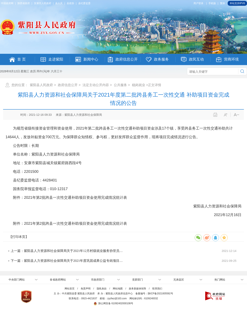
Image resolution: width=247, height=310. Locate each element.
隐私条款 (102, 288)
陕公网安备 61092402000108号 (113, 303)
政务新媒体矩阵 (137, 288)
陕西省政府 (23, 3)
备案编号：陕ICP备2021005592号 (154, 293)
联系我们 (157, 288)
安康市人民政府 (42, 3)
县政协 (70, 3)
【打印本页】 (19, 237)
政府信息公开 (68, 85)
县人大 (59, 3)
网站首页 (70, 288)
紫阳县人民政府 (41, 85)
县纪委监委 (84, 3)
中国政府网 (7, 3)
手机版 (212, 3)
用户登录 (198, 3)
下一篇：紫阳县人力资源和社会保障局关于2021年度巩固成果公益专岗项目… (67, 260)
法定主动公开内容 (96, 85)
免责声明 (86, 288)
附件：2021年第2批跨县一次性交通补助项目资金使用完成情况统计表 (70, 223)
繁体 (222, 3)
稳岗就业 (138, 85)
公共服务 (120, 85)
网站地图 (118, 288)
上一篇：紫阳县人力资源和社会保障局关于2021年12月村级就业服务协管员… (67, 251)
